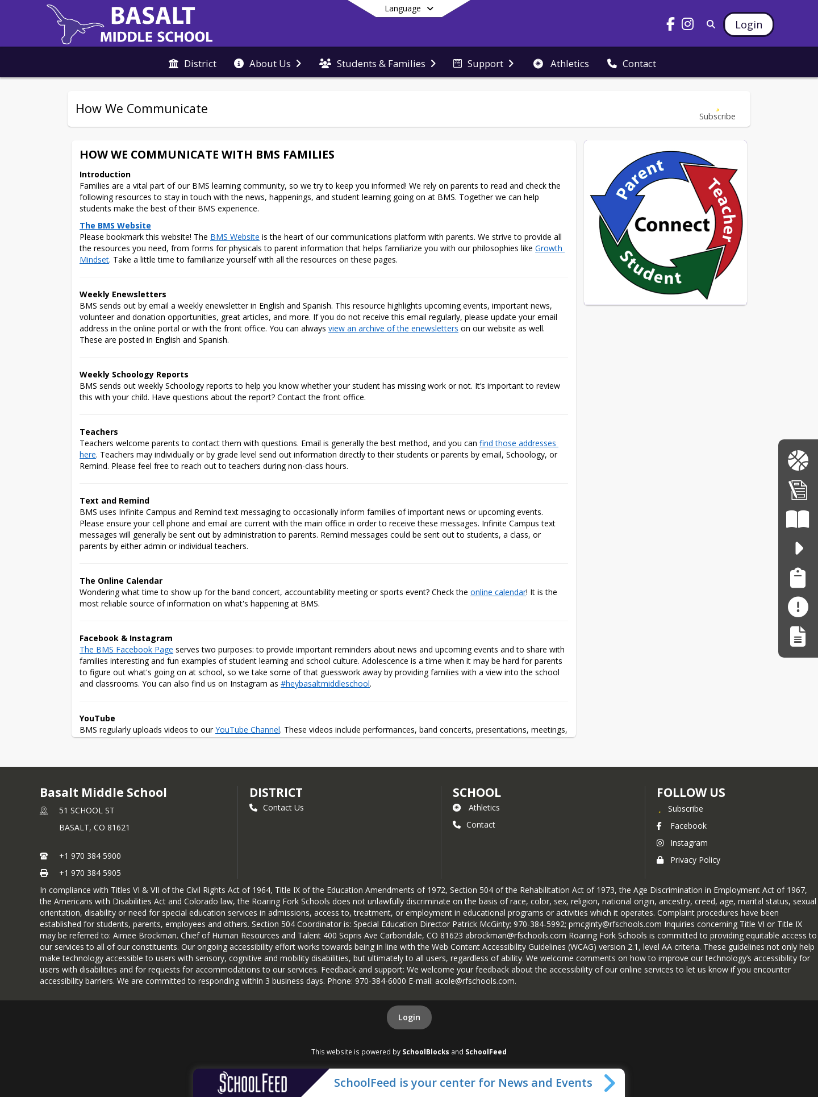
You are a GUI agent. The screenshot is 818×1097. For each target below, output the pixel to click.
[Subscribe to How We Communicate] (717, 108)
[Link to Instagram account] (687, 25)
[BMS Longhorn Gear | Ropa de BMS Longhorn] (798, 461)
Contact (474, 824)
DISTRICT (276, 792)
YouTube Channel (247, 729)
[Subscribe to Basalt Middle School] (680, 808)
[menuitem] (192, 62)
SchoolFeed (486, 1051)
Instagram (682, 842)
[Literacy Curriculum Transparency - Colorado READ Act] (798, 519)
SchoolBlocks (425, 1051)
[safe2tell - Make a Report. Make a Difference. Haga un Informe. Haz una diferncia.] (798, 548)
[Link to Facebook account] (670, 25)
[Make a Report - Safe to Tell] (798, 607)
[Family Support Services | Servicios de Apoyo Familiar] (798, 578)
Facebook (682, 825)
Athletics (476, 807)
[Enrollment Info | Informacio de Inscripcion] (798, 490)
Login (409, 1017)
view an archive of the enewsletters (393, 328)
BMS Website (235, 236)
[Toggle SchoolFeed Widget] (610, 1083)
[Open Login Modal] (748, 24)
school (477, 792)
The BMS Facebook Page (126, 649)
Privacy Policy (688, 859)
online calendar (498, 592)
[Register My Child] (798, 636)
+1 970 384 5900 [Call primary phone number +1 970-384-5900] (90, 855)
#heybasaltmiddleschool (325, 683)
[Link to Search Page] (708, 24)
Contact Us (276, 807)
